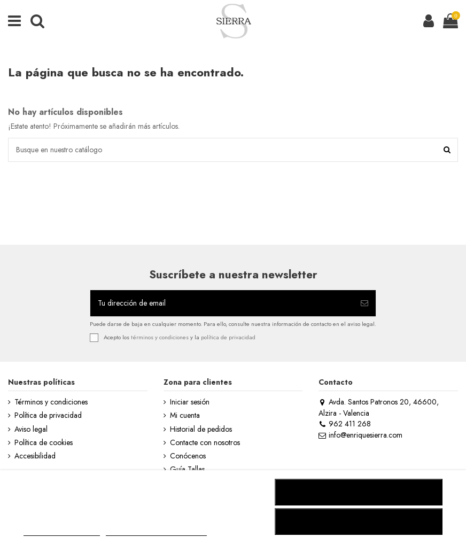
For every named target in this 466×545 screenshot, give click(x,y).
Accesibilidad (35, 456)
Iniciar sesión (189, 402)
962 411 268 (344, 423)
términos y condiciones (160, 337)
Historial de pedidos (201, 429)
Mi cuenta (185, 415)
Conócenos (188, 456)
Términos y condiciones (51, 402)
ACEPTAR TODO (358, 521)
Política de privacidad (48, 415)
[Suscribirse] (364, 303)
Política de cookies (43, 443)
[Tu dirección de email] (221, 303)
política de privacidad (228, 337)
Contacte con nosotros (205, 443)
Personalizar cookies (156, 530)
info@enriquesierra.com (360, 435)
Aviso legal (31, 429)
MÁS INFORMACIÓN (62, 530)
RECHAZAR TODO (358, 492)
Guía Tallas (187, 469)
